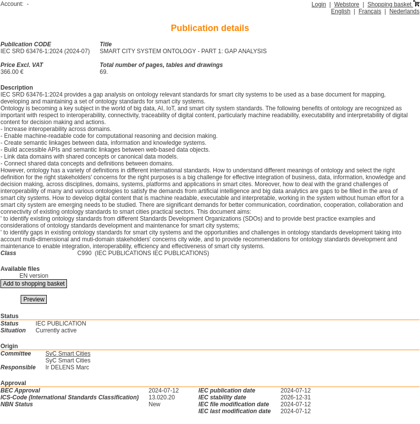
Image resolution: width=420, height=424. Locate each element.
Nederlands (404, 11)
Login (319, 4)
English (340, 11)
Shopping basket (393, 4)
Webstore (346, 4)
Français (369, 11)
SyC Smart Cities (67, 353)
